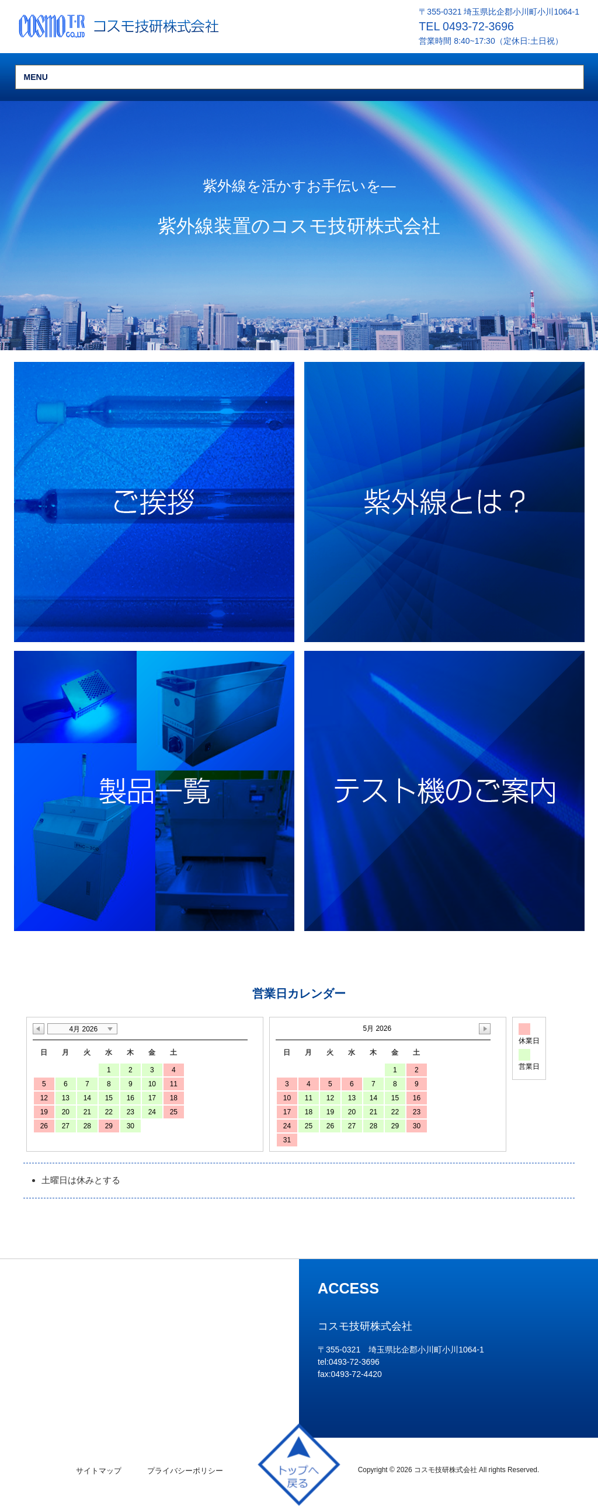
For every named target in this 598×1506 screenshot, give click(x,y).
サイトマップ (98, 1470)
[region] (299, 225)
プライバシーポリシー (185, 1470)
